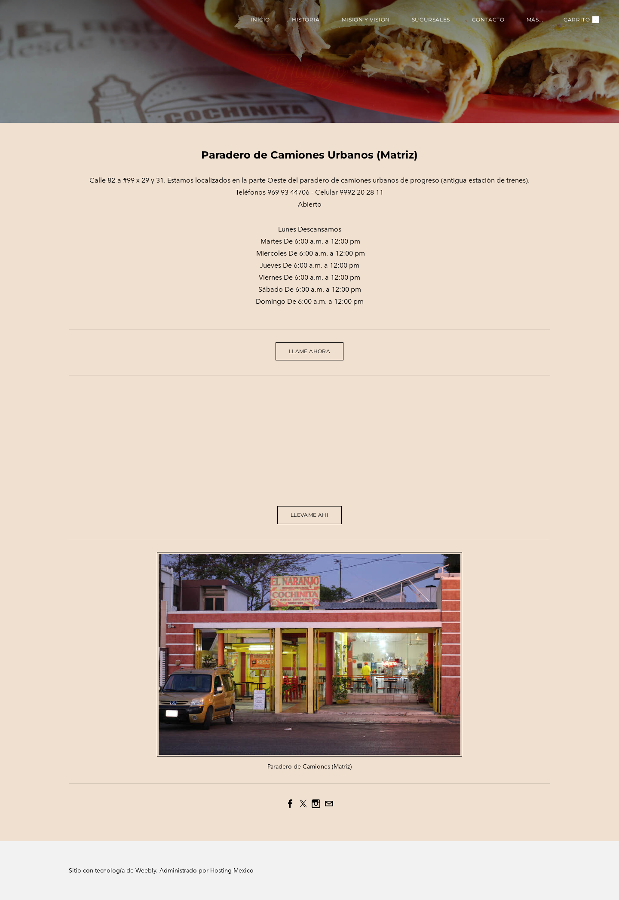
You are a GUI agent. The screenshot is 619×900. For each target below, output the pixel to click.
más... (535, 19)
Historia (306, 19)
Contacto (488, 19)
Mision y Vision (366, 19)
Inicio (260, 19)
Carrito (581, 19)
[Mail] (329, 804)
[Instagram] (316, 804)
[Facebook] (290, 804)
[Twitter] (303, 804)
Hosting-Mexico (232, 870)
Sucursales (431, 19)
